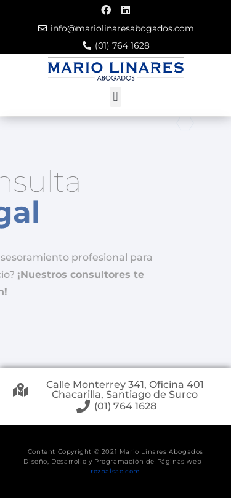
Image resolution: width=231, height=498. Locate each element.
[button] (115, 97)
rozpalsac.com (115, 471)
